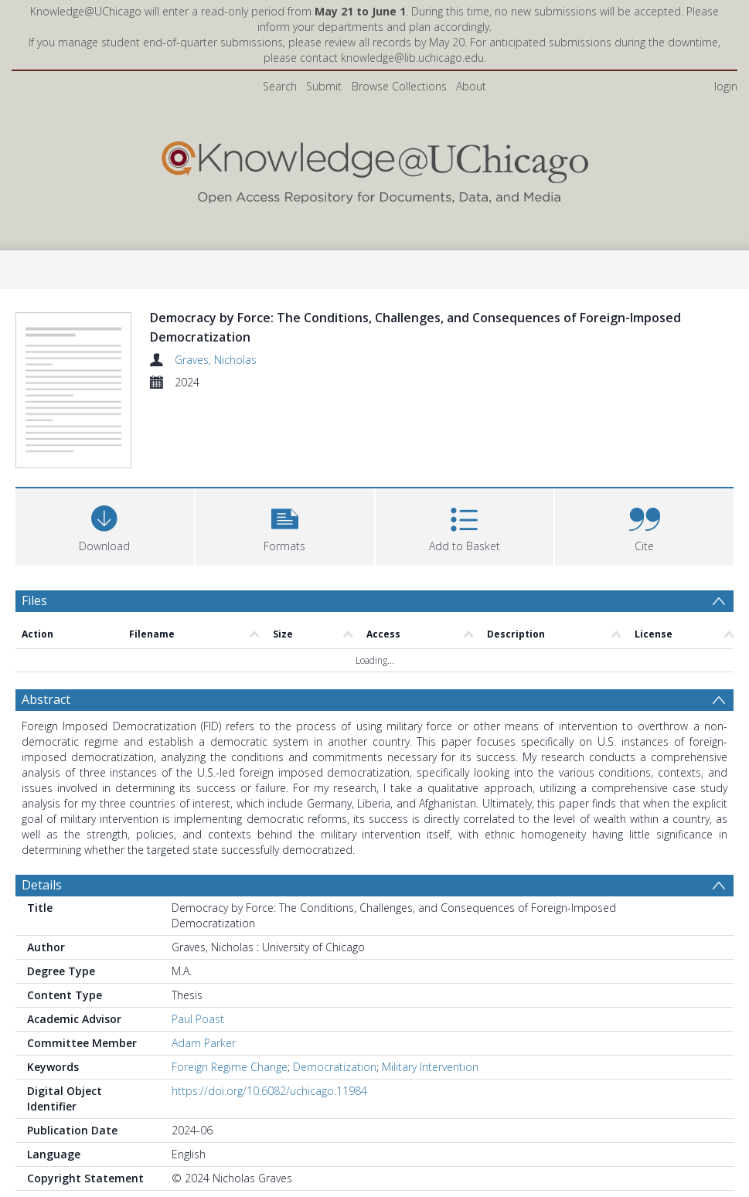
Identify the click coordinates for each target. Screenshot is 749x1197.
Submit (324, 86)
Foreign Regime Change (230, 1066)
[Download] (104, 525)
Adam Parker (204, 1042)
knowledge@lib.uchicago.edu (412, 57)
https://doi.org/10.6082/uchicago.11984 (269, 1090)
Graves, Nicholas (216, 359)
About (471, 86)
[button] (285, 525)
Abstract (46, 699)
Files (34, 600)
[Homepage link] (375, 169)
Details (42, 884)
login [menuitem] (725, 86)
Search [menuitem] (280, 86)
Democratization (334, 1066)
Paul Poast (198, 1019)
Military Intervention (430, 1066)
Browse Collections (399, 86)
